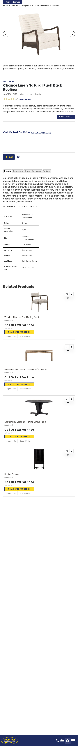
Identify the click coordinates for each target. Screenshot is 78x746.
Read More (66, 116)
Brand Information (33, 171)
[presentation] (5, 34)
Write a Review (25, 99)
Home (5, 5)
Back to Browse (12, 2)
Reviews (46, 171)
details (7, 171)
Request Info (11, 336)
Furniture (14, 5)
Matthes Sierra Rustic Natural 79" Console (25, 369)
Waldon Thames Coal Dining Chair (21, 317)
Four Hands (8, 81)
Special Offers (26, 336)
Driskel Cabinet (12, 474)
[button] (67, 294)
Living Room (26, 5)
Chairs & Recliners (41, 5)
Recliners (55, 5)
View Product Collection (31, 94)
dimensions (18, 171)
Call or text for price (19, 332)
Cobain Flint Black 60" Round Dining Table (25, 422)
